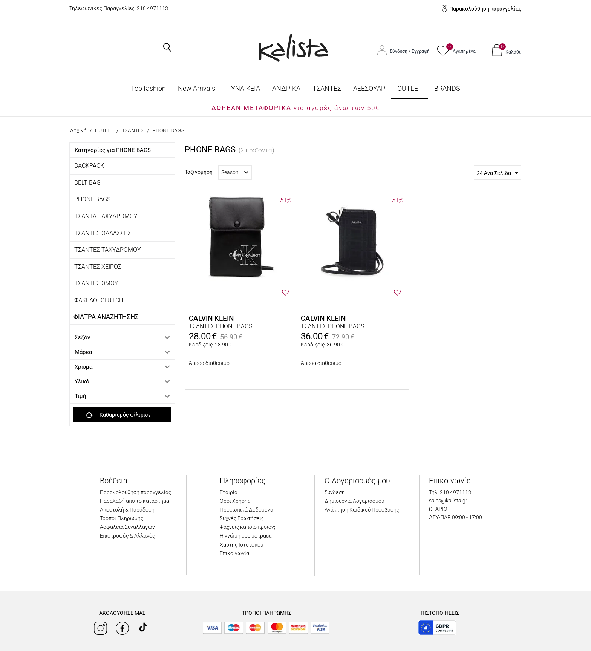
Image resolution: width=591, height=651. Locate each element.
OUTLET (409, 88)
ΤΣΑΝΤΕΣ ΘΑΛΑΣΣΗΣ (102, 233)
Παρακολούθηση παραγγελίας (485, 9)
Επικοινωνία (234, 553)
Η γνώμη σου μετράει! (246, 536)
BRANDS (447, 88)
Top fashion (148, 88)
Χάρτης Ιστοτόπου (241, 545)
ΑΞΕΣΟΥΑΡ (369, 88)
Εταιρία (228, 492)
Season (234, 172)
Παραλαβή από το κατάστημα (134, 501)
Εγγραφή (421, 51)
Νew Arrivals (196, 88)
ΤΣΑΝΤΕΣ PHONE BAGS (220, 326)
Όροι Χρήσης (235, 501)
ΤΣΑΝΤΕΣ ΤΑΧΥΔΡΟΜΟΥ (107, 249)
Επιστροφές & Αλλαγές (127, 536)
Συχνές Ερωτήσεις (242, 518)
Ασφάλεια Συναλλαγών (127, 527)
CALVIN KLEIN (211, 318)
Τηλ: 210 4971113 (450, 492)
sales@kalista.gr (448, 501)
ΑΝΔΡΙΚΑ (286, 88)
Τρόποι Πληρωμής (121, 518)
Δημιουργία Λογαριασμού (354, 501)
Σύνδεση (399, 51)
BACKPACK (89, 165)
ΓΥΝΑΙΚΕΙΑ (243, 88)
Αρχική (78, 130)
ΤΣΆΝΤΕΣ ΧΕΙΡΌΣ (97, 266)
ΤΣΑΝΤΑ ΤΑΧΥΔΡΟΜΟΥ (106, 216)
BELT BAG (87, 182)
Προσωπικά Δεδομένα (246, 510)
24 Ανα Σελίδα (497, 173)
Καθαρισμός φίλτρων (118, 415)
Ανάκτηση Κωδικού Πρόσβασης (362, 510)
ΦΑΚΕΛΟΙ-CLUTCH (98, 300)
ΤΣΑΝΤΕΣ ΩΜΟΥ (96, 283)
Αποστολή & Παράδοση (127, 510)
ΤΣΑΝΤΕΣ (326, 88)
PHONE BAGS (92, 199)
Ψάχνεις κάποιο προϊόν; (247, 527)
